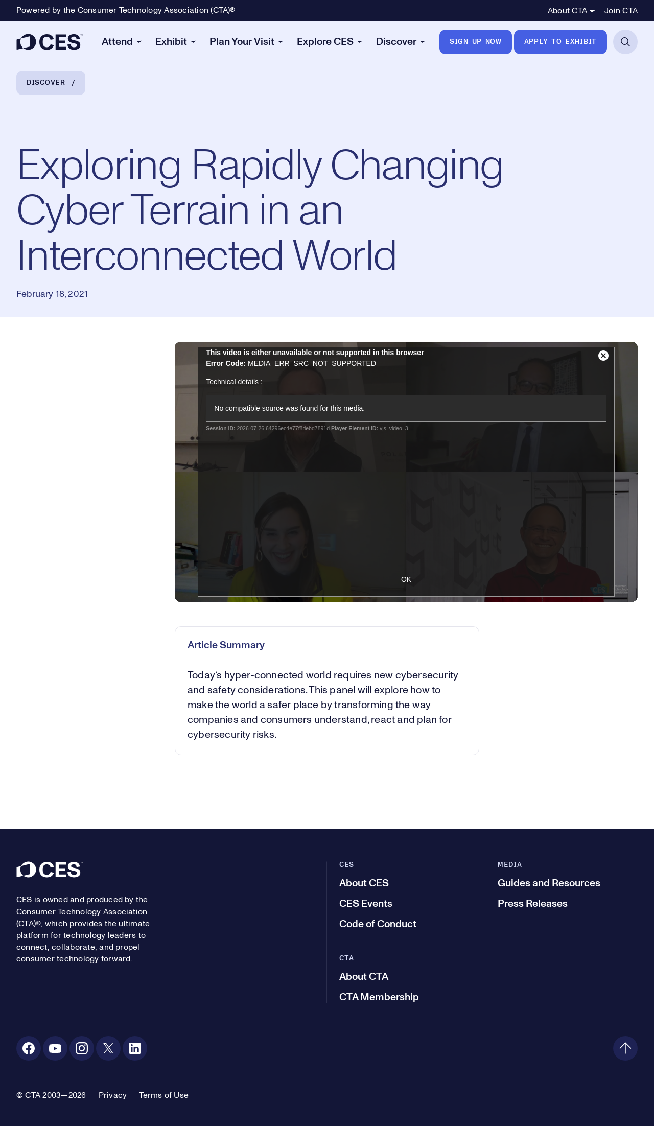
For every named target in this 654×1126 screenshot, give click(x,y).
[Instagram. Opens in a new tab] (81, 1048)
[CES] (49, 42)
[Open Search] (625, 42)
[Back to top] (625, 1048)
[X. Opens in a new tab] (108, 1048)
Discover (46, 82)
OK (406, 579)
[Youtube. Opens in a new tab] (55, 1048)
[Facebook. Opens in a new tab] (28, 1048)
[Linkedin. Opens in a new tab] (135, 1048)
